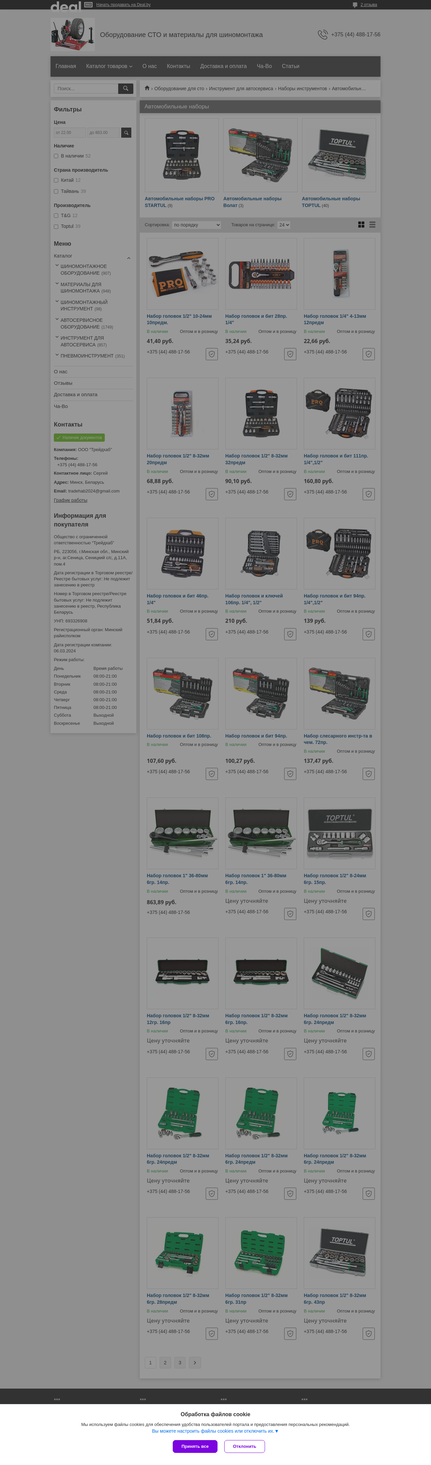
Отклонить (244, 1446)
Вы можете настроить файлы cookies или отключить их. (213, 1431)
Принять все (195, 1446)
